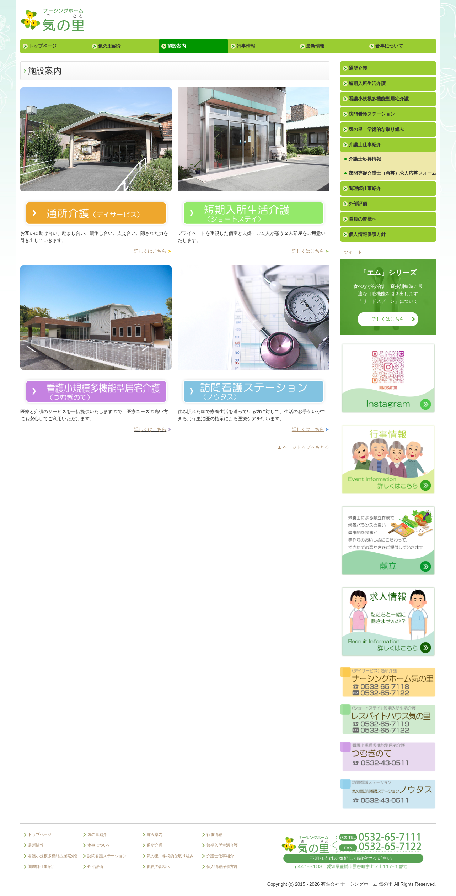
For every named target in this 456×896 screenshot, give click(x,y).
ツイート (353, 252)
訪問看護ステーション (372, 114)
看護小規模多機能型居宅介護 (379, 98)
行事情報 (246, 46)
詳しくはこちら (150, 251)
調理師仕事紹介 (365, 188)
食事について (389, 46)
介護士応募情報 (365, 159)
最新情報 (315, 46)
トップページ (43, 46)
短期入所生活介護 (367, 83)
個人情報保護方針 (367, 234)
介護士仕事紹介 (365, 144)
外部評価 (358, 203)
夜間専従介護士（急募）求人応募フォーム (392, 173)
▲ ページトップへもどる (303, 447)
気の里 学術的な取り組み (376, 129)
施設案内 (176, 46)
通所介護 (358, 68)
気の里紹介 (109, 46)
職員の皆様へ (362, 219)
